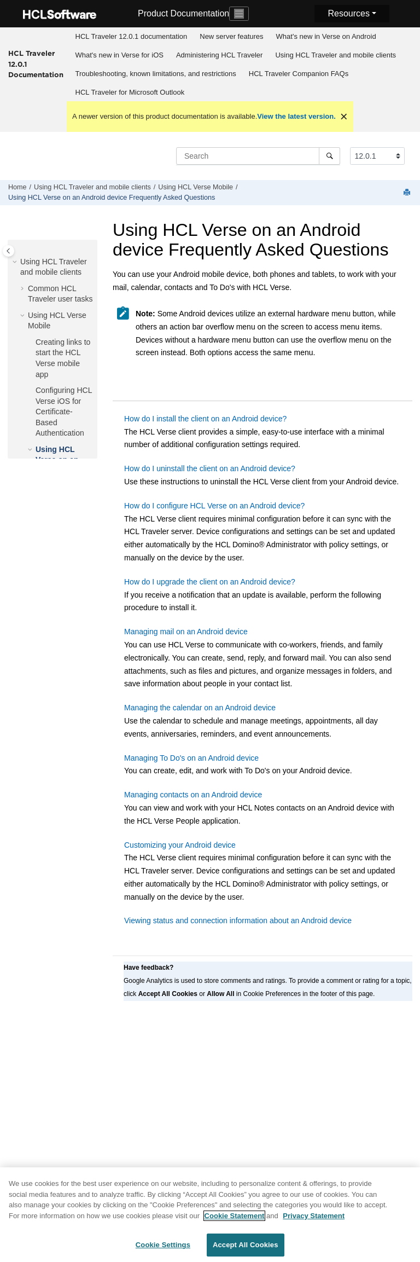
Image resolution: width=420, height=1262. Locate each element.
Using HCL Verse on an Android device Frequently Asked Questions (111, 197)
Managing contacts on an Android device (193, 794)
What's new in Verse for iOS (119, 55)
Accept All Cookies (245, 1248)
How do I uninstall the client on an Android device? (209, 468)
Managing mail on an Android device (186, 631)
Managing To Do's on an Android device (191, 758)
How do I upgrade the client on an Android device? (209, 581)
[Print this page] (408, 193)
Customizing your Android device (180, 845)
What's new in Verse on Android (326, 36)
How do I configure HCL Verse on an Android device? (214, 505)
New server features (231, 36)
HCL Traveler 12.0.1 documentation (131, 36)
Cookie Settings (163, 1248)
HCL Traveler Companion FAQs (298, 74)
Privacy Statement (314, 1219)
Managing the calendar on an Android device (200, 707)
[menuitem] (131, 36)
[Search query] (258, 156)
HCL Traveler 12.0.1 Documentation (35, 63)
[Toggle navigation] (239, 14)
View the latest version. (296, 116)
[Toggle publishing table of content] (8, 251)
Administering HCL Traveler (219, 55)
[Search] (329, 156)
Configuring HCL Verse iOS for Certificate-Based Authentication (64, 411)
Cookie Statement (235, 1219)
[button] (15, 262)
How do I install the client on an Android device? (205, 418)
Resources (348, 13)
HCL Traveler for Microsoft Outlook (130, 92)
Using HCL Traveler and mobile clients (335, 55)
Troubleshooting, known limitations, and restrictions (155, 74)
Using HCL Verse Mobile (195, 187)
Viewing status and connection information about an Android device (238, 920)
